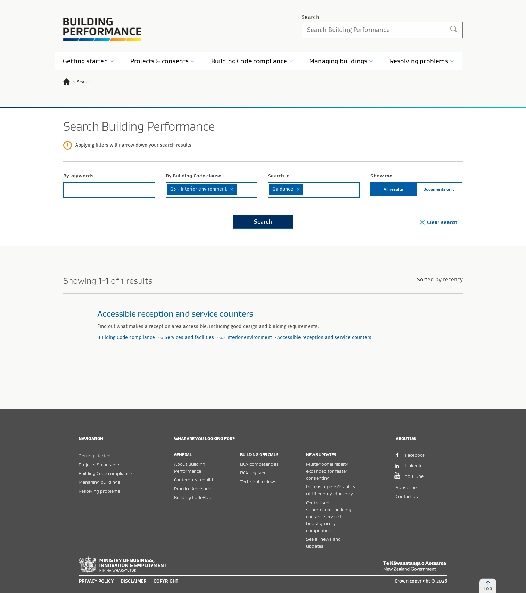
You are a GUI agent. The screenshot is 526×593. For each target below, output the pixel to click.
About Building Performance (189, 467)
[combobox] (211, 190)
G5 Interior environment (245, 337)
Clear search (438, 222)
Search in (279, 176)
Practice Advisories (194, 488)
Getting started (94, 455)
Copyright (166, 581)
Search (310, 17)
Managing (341, 61)
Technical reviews (258, 481)
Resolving (422, 61)
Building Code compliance (126, 337)
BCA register (253, 472)
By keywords (78, 176)
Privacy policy (96, 581)
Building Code (252, 61)
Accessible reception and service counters (175, 313)
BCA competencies (259, 464)
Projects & (162, 61)
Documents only (439, 189)
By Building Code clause (193, 176)
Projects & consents (100, 464)
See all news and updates (323, 542)
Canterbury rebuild (193, 479)
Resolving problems (99, 491)
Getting (88, 61)
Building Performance (102, 29)
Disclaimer (134, 581)
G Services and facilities (187, 337)
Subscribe (406, 487)
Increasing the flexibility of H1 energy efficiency (330, 489)
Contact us (407, 496)
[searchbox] (239, 189)
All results (393, 189)
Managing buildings (99, 482)
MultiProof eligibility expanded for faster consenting (327, 471)
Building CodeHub (192, 497)
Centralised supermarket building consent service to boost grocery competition (328, 516)
